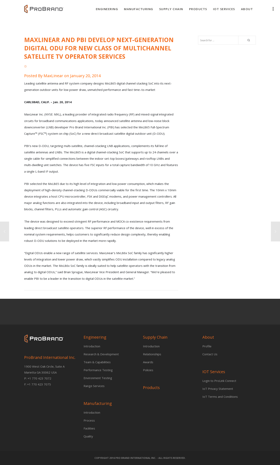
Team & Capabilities (97, 362)
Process (89, 420)
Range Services (94, 386)
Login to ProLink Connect (219, 381)
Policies (148, 370)
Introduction (92, 346)
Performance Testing (98, 370)
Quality (88, 436)
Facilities (89, 428)
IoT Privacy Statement (217, 389)
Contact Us (209, 354)
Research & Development (101, 354)
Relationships (152, 354)
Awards (148, 362)
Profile (206, 346)
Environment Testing (98, 378)
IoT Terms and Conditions (220, 397)
